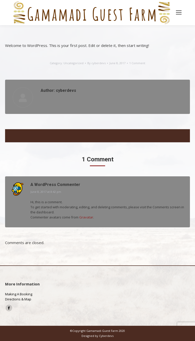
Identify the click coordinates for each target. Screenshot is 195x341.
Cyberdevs (106, 336)
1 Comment (137, 63)
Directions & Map (18, 299)
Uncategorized (73, 63)
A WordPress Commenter (55, 184)
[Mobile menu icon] (178, 12)
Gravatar (86, 217)
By (96, 63)
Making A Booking (18, 294)
